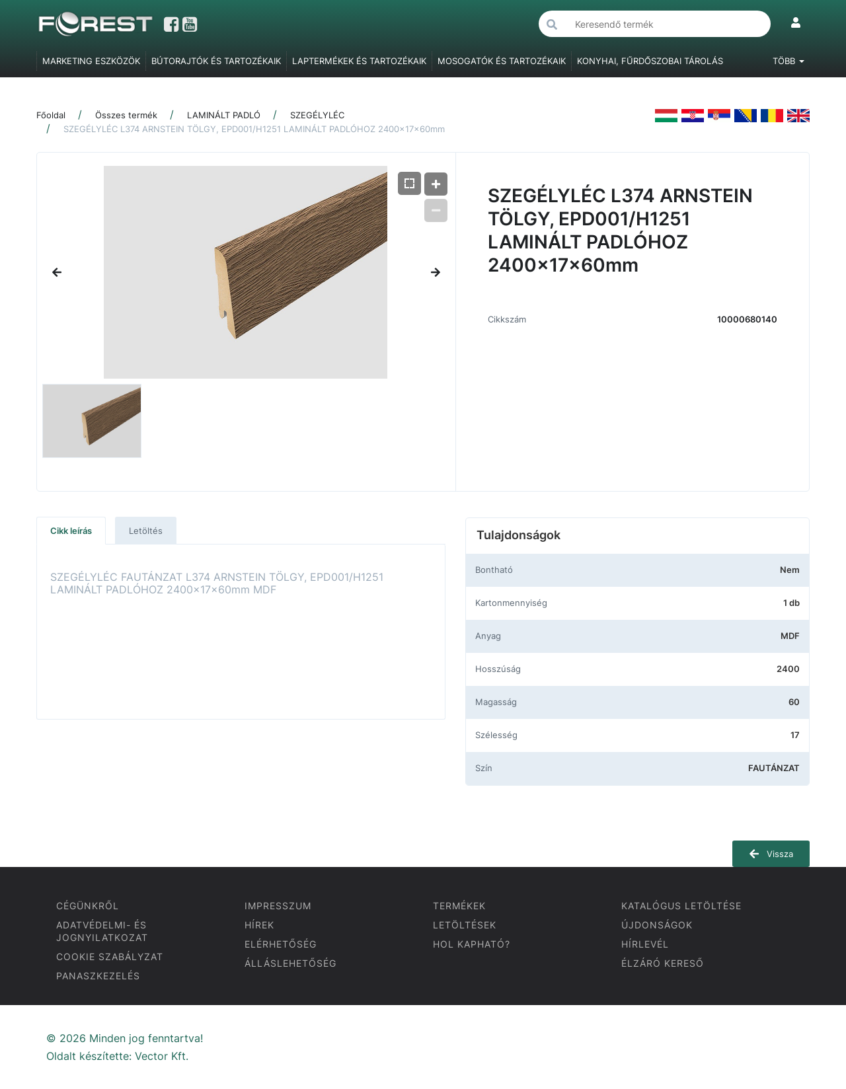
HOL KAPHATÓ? (471, 944)
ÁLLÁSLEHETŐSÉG (290, 963)
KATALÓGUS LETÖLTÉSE (681, 905)
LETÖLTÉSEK (464, 924)
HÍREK (259, 924)
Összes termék (126, 115)
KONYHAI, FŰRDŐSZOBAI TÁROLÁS (650, 61)
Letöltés (146, 530)
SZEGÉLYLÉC (317, 115)
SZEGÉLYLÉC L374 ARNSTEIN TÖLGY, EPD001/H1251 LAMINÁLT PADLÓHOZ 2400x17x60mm (254, 129)
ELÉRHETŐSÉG (281, 944)
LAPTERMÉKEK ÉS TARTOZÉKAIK (359, 61)
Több (788, 61)
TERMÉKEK (459, 905)
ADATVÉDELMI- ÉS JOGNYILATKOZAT (102, 931)
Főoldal (50, 115)
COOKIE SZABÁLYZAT (109, 956)
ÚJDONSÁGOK (657, 924)
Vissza (771, 853)
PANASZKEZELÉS (98, 975)
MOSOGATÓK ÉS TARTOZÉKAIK (502, 61)
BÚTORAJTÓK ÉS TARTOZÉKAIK (216, 61)
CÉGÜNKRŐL (87, 905)
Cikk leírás (71, 530)
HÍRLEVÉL (645, 944)
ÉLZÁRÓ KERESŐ (662, 963)
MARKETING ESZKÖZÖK (91, 61)
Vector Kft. (161, 1056)
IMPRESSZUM (278, 905)
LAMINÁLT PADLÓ (223, 115)
